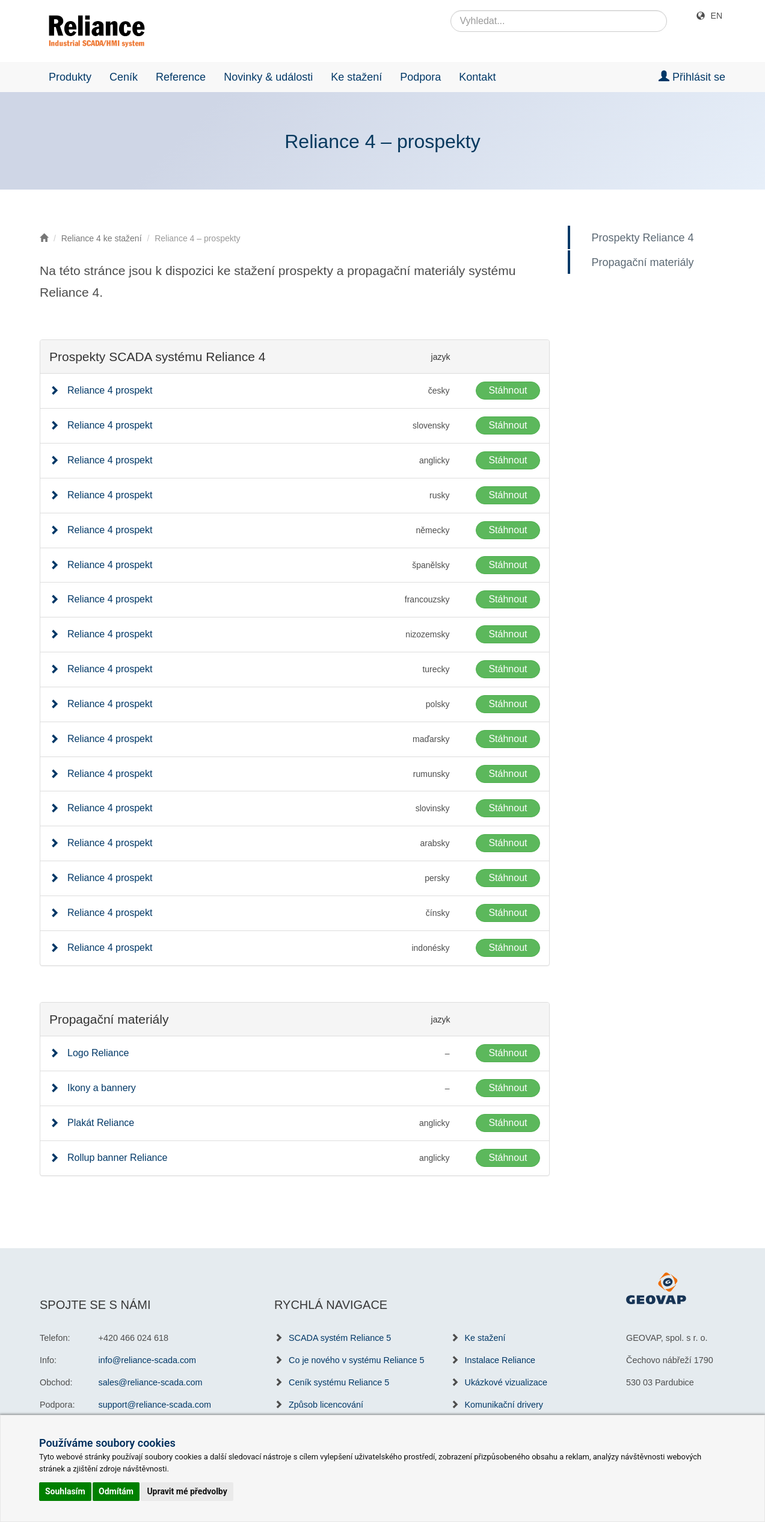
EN (716, 15)
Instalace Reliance (500, 1360)
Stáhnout (507, 390)
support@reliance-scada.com (155, 1404)
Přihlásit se (692, 76)
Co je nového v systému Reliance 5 (357, 1360)
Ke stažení (356, 77)
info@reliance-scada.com (148, 1360)
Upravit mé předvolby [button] (187, 1491)
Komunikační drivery (504, 1404)
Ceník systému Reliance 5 (339, 1382)
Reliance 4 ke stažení (101, 238)
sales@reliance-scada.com (151, 1382)
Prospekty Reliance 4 (646, 238)
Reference (181, 77)
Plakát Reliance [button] (100, 1123)
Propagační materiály (646, 262)
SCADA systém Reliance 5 (340, 1338)
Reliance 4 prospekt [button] (109, 390)
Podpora (420, 77)
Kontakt (477, 77)
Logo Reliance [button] (98, 1053)
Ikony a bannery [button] (101, 1088)
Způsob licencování (326, 1404)
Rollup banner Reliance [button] (117, 1157)
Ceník (123, 77)
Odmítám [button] (116, 1491)
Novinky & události (268, 77)
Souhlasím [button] (65, 1491)
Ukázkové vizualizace (506, 1382)
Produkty (70, 77)
